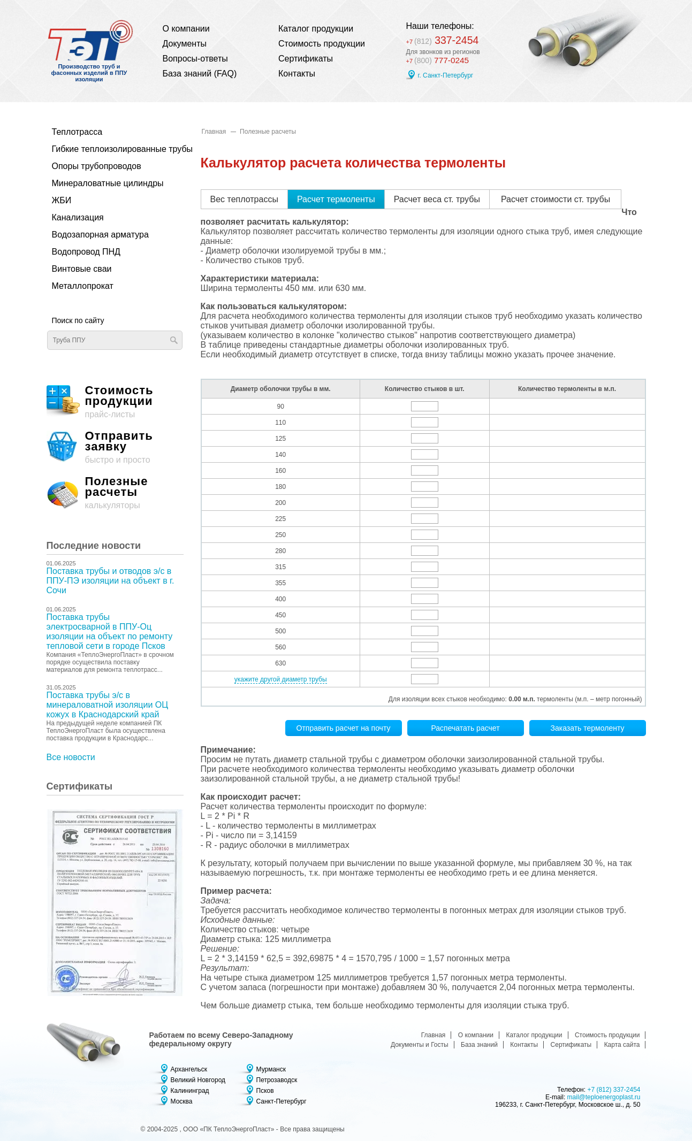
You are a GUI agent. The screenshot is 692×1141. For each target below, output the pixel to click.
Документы (185, 43)
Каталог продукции (315, 28)
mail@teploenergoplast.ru (604, 1097)
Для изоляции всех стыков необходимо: (448, 699)
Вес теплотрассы (244, 199)
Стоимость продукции (321, 43)
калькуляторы (115, 493)
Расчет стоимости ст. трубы (555, 199)
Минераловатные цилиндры (108, 183)
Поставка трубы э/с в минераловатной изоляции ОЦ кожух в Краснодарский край (108, 705)
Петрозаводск (277, 1080)
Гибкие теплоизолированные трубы (109, 149)
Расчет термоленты (336, 199)
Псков (265, 1090)
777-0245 (438, 60)
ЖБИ (62, 200)
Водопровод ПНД (86, 251)
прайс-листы (115, 402)
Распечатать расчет (465, 728)
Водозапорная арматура (100, 234)
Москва (182, 1101)
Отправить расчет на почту (343, 728)
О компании (186, 28)
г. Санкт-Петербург (446, 75)
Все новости (71, 757)
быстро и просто (115, 447)
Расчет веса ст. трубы (437, 199)
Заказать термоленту (588, 728)
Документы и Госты (419, 1044)
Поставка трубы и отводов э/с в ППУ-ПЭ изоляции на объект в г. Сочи (110, 580)
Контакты (296, 73)
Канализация (78, 217)
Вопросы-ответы (195, 58)
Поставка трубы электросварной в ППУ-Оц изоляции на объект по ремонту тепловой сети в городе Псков (110, 631)
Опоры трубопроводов (96, 166)
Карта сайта (622, 1044)
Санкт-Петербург (281, 1101)
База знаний (479, 1044)
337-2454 (444, 40)
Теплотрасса (77, 131)
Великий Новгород (198, 1080)
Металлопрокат (82, 285)
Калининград (190, 1090)
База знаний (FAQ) (200, 73)
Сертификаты (305, 58)
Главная (214, 131)
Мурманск (271, 1069)
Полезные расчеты (268, 131)
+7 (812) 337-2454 (613, 1089)
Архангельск (189, 1069)
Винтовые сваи (82, 268)
